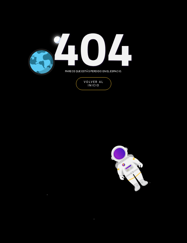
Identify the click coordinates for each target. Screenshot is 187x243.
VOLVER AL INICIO (94, 83)
